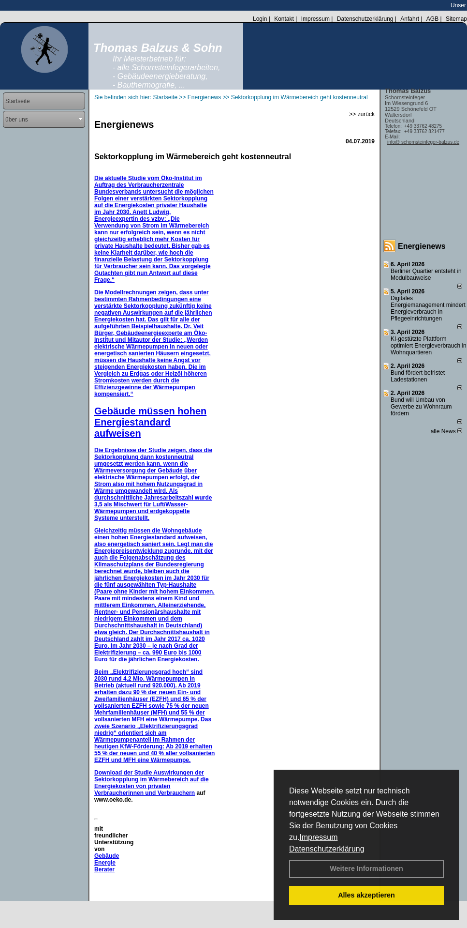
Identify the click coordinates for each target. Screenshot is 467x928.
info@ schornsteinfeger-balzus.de (423, 142)
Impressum (318, 837)
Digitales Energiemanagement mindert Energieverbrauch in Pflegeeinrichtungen (428, 308)
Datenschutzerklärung (327, 849)
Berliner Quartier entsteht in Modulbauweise (426, 274)
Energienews (422, 246)
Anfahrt (409, 18)
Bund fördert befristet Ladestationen (418, 376)
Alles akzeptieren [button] (366, 895)
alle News (446, 431)
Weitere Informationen (366, 868)
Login (260, 18)
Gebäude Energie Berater (106, 862)
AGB (432, 18)
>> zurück (362, 114)
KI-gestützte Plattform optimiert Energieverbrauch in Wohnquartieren (429, 345)
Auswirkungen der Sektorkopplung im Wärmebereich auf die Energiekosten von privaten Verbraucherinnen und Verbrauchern (151, 782)
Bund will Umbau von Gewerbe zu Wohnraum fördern (421, 406)
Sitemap (456, 18)
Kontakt (284, 18)
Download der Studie (123, 772)
